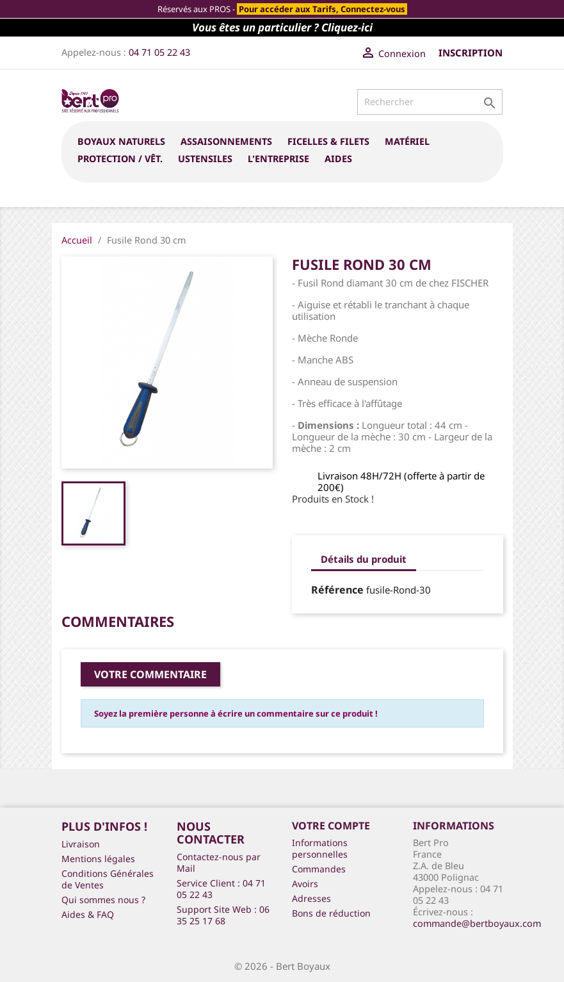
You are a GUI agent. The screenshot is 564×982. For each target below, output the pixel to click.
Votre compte (331, 826)
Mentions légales (98, 859)
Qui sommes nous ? (103, 900)
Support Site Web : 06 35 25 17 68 (223, 915)
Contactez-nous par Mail (219, 862)
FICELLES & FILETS (328, 141)
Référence (337, 589)
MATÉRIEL (407, 141)
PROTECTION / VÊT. (120, 159)
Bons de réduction (331, 913)
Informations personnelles (320, 848)
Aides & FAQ (87, 914)
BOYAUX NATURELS (121, 141)
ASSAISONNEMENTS (226, 141)
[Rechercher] (430, 102)
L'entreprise (278, 159)
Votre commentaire (150, 674)
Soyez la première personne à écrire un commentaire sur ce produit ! (236, 713)
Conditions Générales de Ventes (107, 879)
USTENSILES (205, 159)
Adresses (311, 898)
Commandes (319, 869)
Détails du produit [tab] (364, 559)
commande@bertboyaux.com (477, 923)
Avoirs (305, 884)
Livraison (80, 844)
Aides (338, 159)
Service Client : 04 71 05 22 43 (221, 889)
